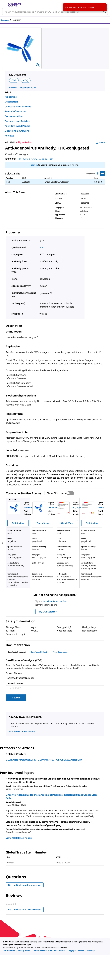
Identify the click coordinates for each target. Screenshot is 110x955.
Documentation (13, 116)
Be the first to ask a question (24, 885)
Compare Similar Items (18, 106)
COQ (25, 80)
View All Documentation (22, 87)
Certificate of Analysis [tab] (17, 652)
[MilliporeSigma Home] (14, 5)
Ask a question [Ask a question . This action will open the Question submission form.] (46, 158)
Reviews (9, 135)
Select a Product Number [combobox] (20, 678)
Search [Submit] (16, 697)
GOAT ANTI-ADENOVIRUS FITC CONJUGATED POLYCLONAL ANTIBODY (44, 759)
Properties (11, 96)
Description (11, 101)
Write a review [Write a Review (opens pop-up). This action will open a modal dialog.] (30, 158)
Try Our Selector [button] (48, 611)
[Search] (104, 11)
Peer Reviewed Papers (17, 125)
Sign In (34, 164)
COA (13, 80)
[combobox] (55, 12)
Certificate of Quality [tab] (39, 652)
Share (100, 142)
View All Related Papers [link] (19, 838)
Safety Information (15, 111)
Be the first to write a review (26, 910)
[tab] (7, 20)
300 (41, 247)
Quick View (18, 523)
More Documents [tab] (60, 652)
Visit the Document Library (22, 731)
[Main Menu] (4, 5)
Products (5, 20)
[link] (9, 950)
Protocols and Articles (17, 121)
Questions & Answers (17, 130)
